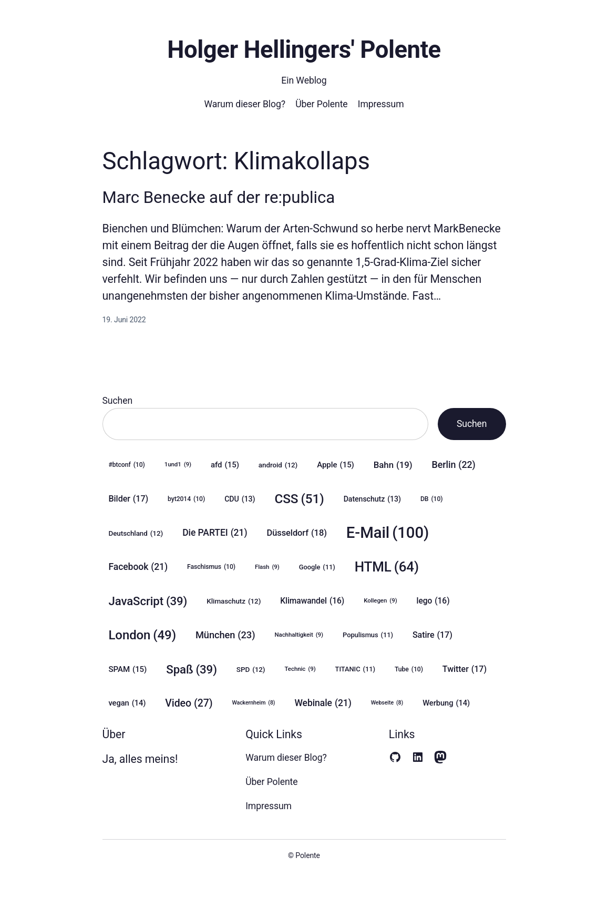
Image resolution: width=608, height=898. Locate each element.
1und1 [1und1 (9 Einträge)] (177, 464)
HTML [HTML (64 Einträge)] (387, 567)
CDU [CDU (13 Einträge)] (239, 499)
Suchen (117, 400)
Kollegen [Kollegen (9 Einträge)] (380, 601)
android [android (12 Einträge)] (278, 465)
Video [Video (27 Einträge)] (188, 703)
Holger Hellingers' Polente (303, 50)
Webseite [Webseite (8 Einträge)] (387, 703)
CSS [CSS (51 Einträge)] (299, 498)
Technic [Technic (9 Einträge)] (299, 669)
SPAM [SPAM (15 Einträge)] (128, 669)
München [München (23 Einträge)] (225, 635)
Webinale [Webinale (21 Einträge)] (322, 703)
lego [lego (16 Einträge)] (433, 601)
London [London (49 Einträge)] (142, 635)
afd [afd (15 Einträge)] (225, 465)
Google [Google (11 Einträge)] (317, 567)
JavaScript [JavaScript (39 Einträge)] (148, 601)
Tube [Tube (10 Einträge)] (409, 670)
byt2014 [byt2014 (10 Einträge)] (186, 499)
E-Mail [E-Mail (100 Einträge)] (387, 533)
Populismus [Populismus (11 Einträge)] (368, 635)
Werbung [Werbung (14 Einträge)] (446, 703)
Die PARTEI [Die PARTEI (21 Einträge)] (214, 532)
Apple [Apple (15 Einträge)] (335, 465)
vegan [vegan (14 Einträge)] (127, 703)
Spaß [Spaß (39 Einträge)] (191, 669)
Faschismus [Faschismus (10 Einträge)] (211, 567)
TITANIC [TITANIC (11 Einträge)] (355, 669)
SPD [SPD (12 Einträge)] (250, 669)
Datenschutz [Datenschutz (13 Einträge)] (372, 499)
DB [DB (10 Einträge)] (431, 499)
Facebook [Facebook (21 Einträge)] (138, 567)
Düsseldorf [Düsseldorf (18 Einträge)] (296, 533)
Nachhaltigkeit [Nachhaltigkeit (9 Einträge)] (298, 635)
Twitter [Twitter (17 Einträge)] (464, 669)
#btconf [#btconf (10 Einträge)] (127, 465)
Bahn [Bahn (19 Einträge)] (393, 465)
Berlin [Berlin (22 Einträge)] (453, 465)
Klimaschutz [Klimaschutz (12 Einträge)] (234, 601)
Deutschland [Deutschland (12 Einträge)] (136, 533)
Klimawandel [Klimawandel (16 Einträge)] (312, 601)
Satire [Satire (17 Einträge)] (432, 635)
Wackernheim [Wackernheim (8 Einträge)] (253, 703)
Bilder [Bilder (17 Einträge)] (129, 499)
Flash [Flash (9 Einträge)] (267, 567)
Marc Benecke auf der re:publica (218, 197)
